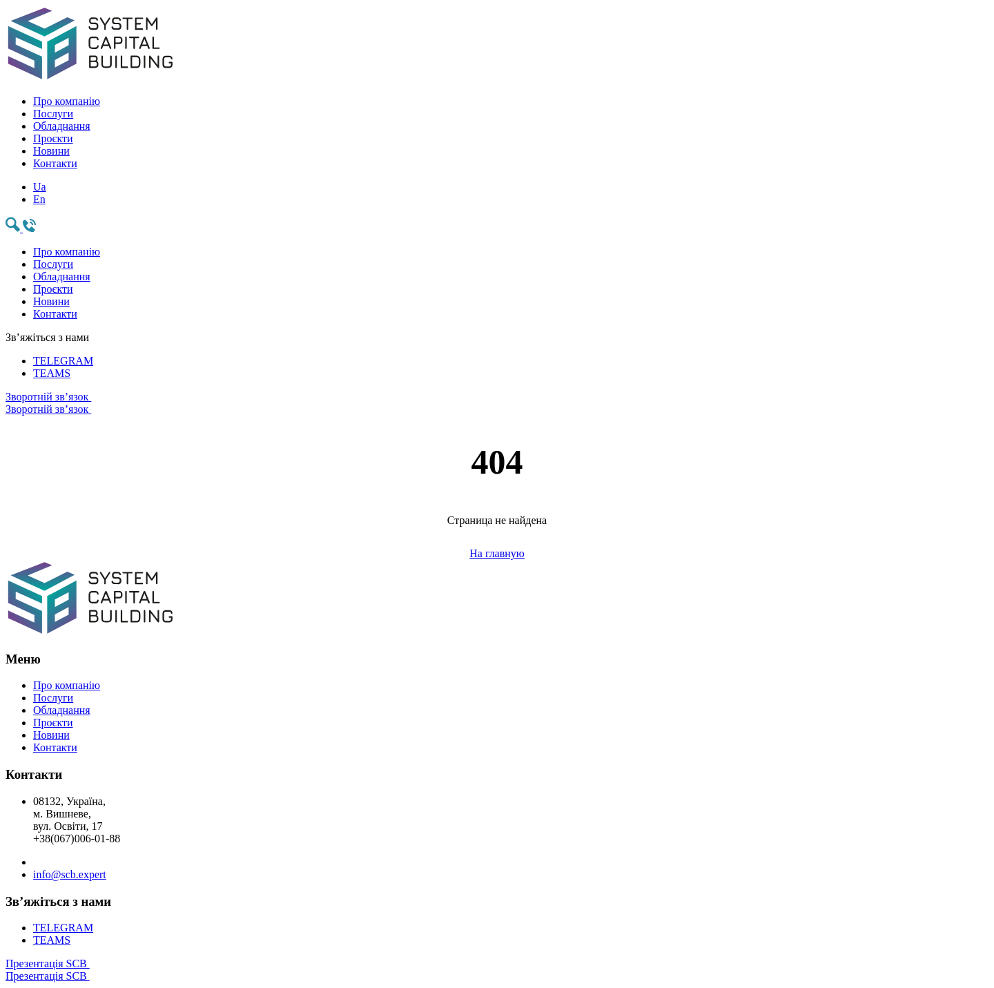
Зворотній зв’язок (497, 403)
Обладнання (61, 126)
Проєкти (53, 138)
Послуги (53, 113)
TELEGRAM (63, 361)
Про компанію (66, 101)
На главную (497, 553)
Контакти (55, 163)
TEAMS (51, 373)
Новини (51, 151)
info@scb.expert (69, 874)
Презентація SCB (497, 970)
